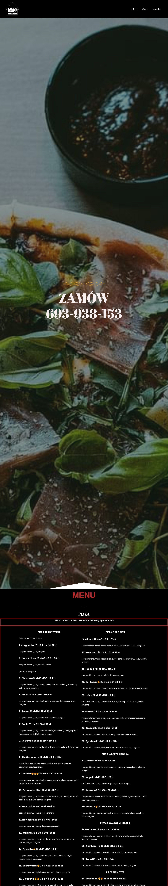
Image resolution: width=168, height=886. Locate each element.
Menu (137, 9)
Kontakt (157, 9)
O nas (146, 9)
